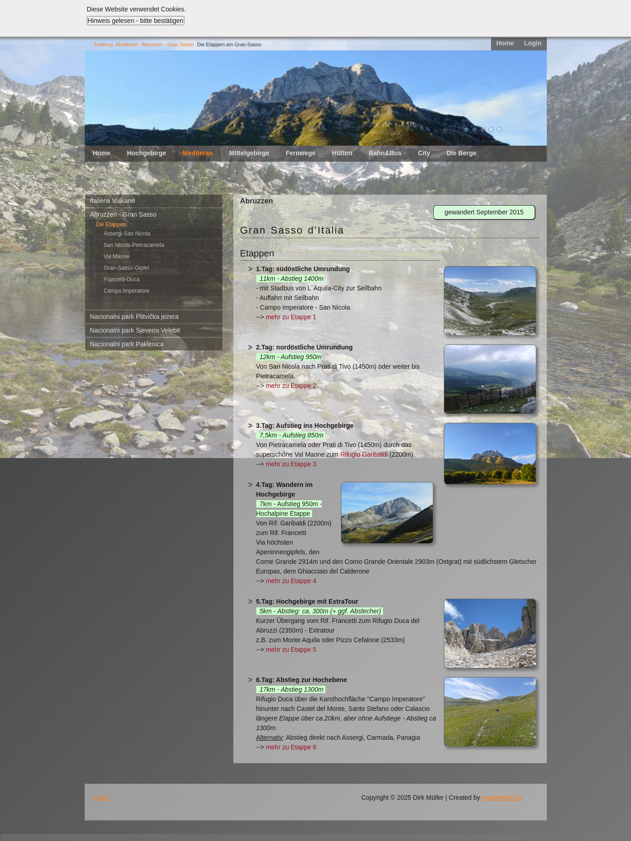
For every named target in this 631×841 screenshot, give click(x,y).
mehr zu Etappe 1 (291, 317)
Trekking (103, 44)
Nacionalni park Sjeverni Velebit (135, 330)
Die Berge (461, 153)
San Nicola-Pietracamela (134, 245)
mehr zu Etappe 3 (291, 464)
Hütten (342, 153)
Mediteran (127, 44)
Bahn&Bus (385, 153)
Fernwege (300, 153)
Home (505, 43)
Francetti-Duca (122, 279)
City (424, 153)
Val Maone (116, 256)
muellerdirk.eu (502, 797)
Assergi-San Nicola (127, 233)
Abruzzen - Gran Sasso (167, 44)
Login (532, 43)
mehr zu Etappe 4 (291, 580)
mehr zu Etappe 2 (291, 385)
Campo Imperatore (127, 291)
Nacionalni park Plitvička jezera (134, 316)
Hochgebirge (146, 153)
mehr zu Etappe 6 (291, 747)
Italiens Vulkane (112, 200)
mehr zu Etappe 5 (291, 649)
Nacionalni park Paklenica (127, 344)
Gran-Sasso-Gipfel (126, 268)
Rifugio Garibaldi (364, 454)
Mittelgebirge (249, 153)
